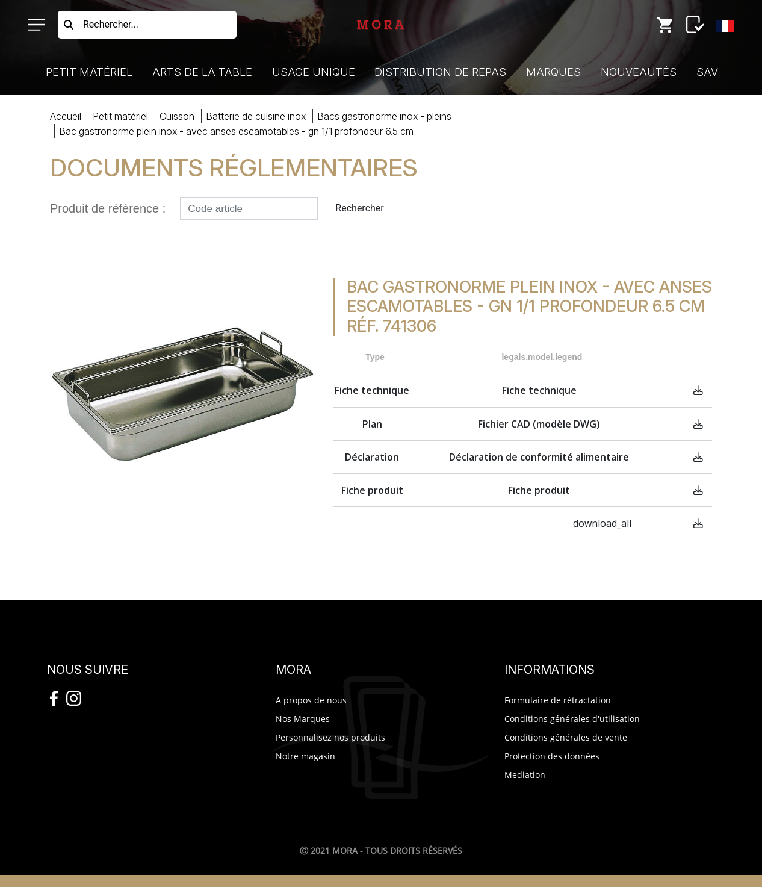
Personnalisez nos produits (330, 737)
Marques (553, 72)
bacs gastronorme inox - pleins (384, 116)
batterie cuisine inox (256, 116)
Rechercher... (110, 24)
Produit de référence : (108, 208)
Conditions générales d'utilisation (572, 718)
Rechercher (359, 208)
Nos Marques (303, 718)
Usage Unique (313, 72)
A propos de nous (311, 700)
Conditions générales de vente (565, 737)
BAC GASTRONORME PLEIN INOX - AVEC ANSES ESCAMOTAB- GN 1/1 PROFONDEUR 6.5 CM (236, 131)
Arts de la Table (202, 72)
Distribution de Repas (440, 72)
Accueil (65, 116)
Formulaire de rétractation (557, 700)
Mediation (524, 774)
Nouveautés (639, 72)
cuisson (177, 116)
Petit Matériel (89, 72)
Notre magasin (305, 756)
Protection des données (551, 756)
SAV (707, 72)
